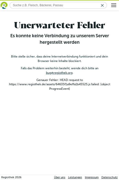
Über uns (59, 177)
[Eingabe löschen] (102, 5)
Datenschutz (109, 177)
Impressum (92, 177)
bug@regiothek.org (59, 72)
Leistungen (75, 177)
